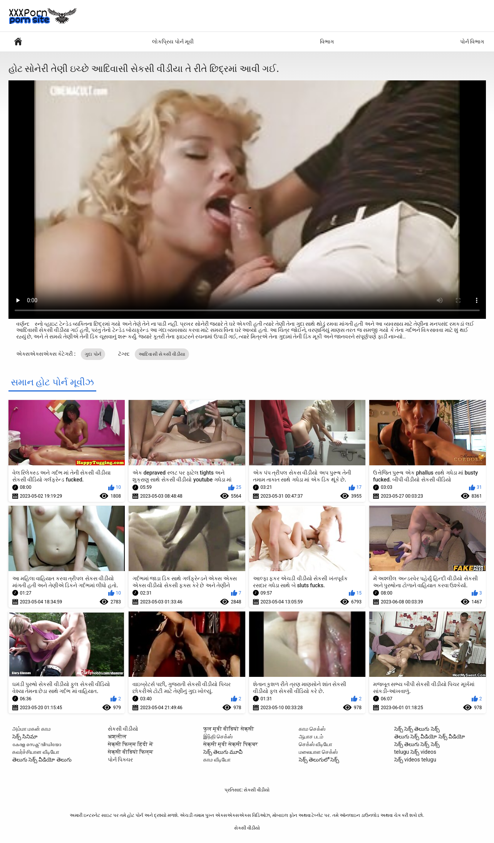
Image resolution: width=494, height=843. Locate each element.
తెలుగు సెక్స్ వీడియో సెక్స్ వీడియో (430, 736)
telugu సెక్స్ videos (415, 752)
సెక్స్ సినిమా (24, 736)
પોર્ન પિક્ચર (120, 759)
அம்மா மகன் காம (31, 729)
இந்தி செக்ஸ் (218, 736)
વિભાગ (327, 41)
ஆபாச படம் (311, 736)
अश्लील (117, 736)
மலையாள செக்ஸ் (318, 752)
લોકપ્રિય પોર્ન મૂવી (173, 41)
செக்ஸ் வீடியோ (315, 744)
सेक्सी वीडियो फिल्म (131, 752)
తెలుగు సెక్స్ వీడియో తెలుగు (42, 759)
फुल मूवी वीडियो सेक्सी (228, 729)
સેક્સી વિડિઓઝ (18, 42)
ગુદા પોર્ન (93, 354)
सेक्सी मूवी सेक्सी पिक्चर (230, 744)
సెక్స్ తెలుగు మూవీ (223, 752)
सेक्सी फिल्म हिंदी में (130, 744)
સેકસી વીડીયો (123, 729)
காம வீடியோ (217, 759)
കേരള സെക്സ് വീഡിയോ (37, 744)
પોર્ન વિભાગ (472, 41)
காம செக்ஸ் (312, 729)
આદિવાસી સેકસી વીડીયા (162, 354)
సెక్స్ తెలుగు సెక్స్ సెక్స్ (417, 744)
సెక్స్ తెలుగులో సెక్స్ (319, 759)
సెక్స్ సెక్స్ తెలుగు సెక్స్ (417, 729)
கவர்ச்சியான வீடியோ (35, 752)
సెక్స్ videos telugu (415, 759)
